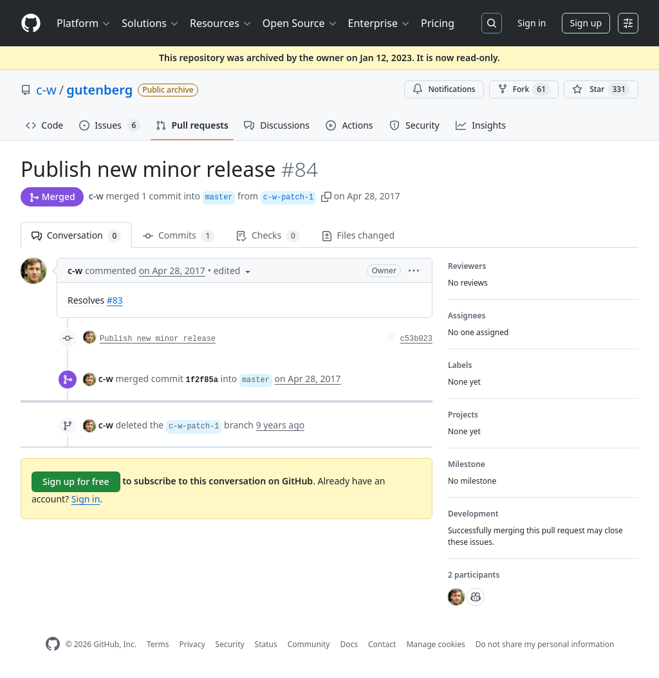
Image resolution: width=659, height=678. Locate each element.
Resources (221, 23)
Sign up (586, 23)
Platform (84, 23)
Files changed (358, 235)
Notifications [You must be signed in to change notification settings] (444, 89)
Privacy (192, 644)
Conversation (76, 236)
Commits (178, 236)
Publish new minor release (158, 339)
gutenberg (99, 89)
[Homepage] (31, 23)
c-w (46, 89)
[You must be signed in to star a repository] (601, 89)
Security (230, 644)
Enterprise (379, 23)
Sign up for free (75, 481)
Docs (349, 644)
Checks (267, 236)
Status (266, 644)
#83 (115, 300)
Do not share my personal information (545, 644)
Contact (382, 644)
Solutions (151, 23)
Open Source (300, 23)
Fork (523, 89)
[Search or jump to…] (491, 23)
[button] (326, 196)
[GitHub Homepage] (52, 644)
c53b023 (416, 339)
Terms (158, 644)
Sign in (531, 23)
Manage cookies (435, 644)
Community (309, 644)
